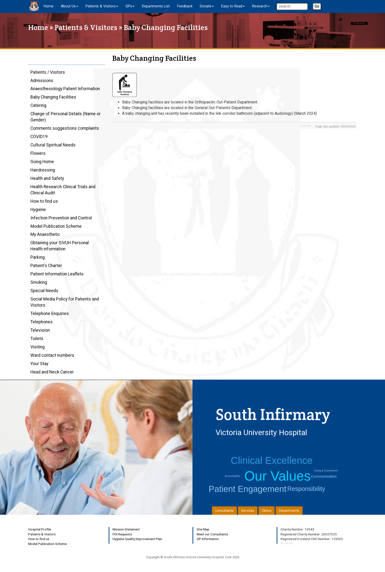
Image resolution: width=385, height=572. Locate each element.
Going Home (42, 161)
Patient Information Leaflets (57, 274)
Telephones (41, 321)
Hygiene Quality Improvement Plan (137, 539)
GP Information (208, 539)
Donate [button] (207, 6)
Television (40, 330)
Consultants (224, 511)
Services (247, 511)
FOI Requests (122, 534)
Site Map (203, 529)
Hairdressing (42, 170)
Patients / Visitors (47, 72)
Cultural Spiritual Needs (53, 145)
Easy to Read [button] (233, 6)
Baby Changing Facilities (53, 97)
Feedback (184, 6)
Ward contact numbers (52, 355)
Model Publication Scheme (56, 226)
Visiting (37, 346)
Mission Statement (126, 529)
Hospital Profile (39, 529)
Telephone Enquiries (49, 313)
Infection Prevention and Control (61, 217)
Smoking (38, 282)
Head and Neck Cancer (52, 372)
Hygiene (38, 209)
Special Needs (44, 290)
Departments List (156, 6)
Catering (38, 105)
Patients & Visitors (86, 27)
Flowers (38, 153)
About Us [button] (69, 6)
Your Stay (39, 363)
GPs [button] (130, 6)
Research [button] (261, 6)
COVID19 (39, 136)
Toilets (36, 338)
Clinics (266, 511)
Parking (37, 257)
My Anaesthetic (45, 234)
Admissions (41, 80)
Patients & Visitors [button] (102, 6)
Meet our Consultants (212, 534)
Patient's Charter (46, 265)
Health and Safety (47, 178)
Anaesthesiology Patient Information (65, 88)
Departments (289, 511)
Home (48, 6)
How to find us (44, 201)
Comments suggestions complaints (64, 128)
